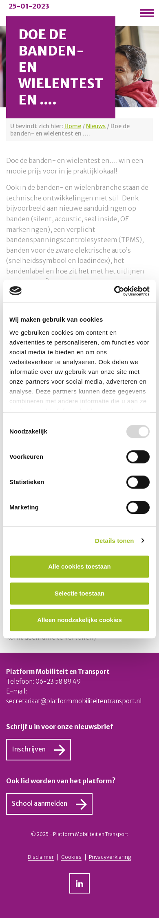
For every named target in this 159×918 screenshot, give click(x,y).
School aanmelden (39, 803)
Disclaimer (41, 857)
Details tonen (114, 540)
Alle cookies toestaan (79, 566)
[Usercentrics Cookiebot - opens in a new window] (114, 291)
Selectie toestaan (80, 593)
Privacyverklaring (110, 857)
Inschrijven (29, 749)
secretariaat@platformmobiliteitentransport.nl (73, 701)
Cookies (71, 857)
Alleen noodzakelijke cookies (79, 619)
